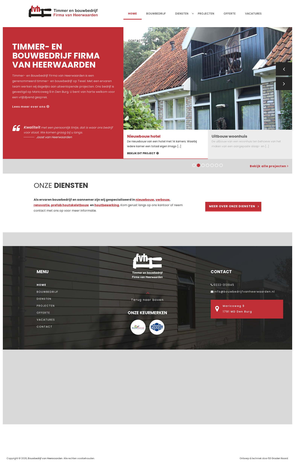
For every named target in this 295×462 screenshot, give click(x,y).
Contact (135, 41)
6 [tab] (216, 165)
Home (132, 13)
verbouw (163, 199)
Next (284, 83)
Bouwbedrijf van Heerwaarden (45, 458)
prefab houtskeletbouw (70, 205)
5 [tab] (211, 165)
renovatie (41, 205)
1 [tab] (193, 165)
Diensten (182, 13)
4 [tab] (207, 165)
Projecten (206, 13)
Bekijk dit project (141, 153)
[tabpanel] (207, 78)
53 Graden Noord (278, 458)
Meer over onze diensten (232, 206)
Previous (284, 68)
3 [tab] (202, 165)
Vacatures (253, 13)
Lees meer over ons (29, 106)
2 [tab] (198, 165)
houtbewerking (106, 205)
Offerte (230, 13)
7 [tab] (220, 165)
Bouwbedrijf (156, 13)
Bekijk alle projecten (268, 166)
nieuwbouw (145, 199)
